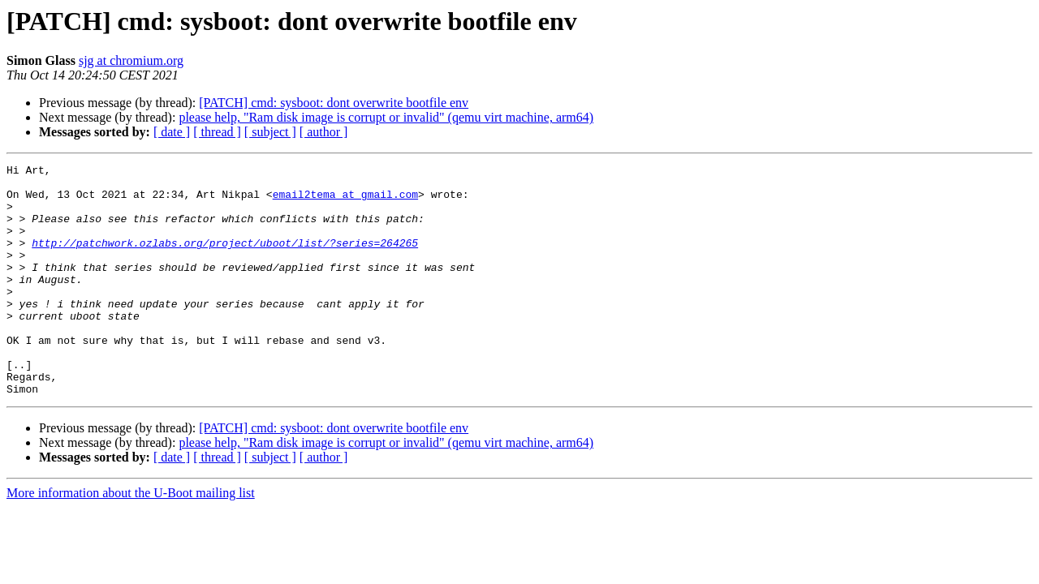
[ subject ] (270, 132)
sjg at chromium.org (131, 60)
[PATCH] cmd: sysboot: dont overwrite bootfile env (333, 103)
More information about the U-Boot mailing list (130, 539)
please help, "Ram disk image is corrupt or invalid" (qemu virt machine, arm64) (386, 117)
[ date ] (171, 132)
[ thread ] (217, 132)
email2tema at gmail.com (345, 201)
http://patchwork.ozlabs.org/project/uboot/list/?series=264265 (225, 259)
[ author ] (324, 132)
